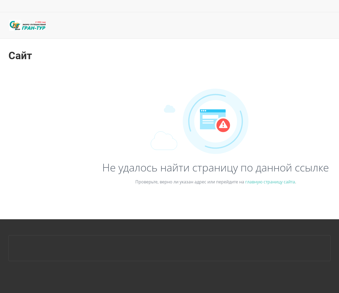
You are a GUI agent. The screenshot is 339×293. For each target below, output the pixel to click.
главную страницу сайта (270, 182)
